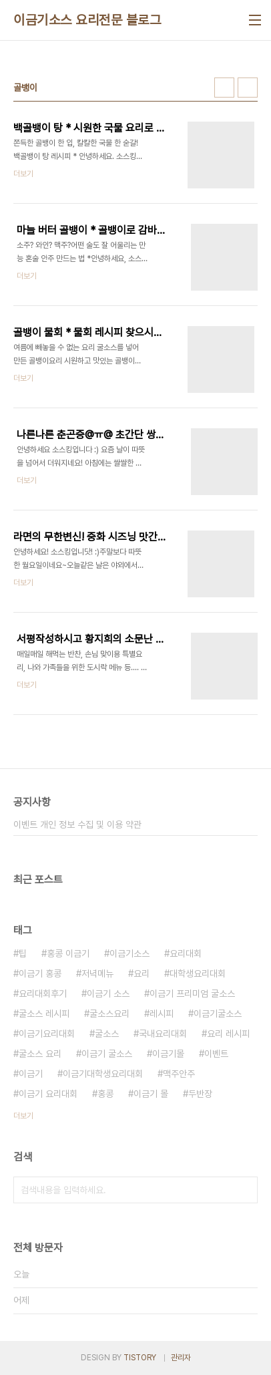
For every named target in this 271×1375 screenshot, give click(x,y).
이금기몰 (168, 1053)
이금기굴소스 (218, 1013)
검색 (244, 1190)
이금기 (31, 1073)
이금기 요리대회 (48, 1093)
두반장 (200, 1093)
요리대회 (186, 953)
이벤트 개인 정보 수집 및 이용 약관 (77, 824)
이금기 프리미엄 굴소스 (192, 993)
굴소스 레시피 (44, 1013)
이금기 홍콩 (40, 973)
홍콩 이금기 (68, 953)
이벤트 (216, 1053)
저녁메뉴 (97, 973)
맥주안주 (179, 1073)
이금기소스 (129, 953)
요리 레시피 (228, 1033)
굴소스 (107, 1033)
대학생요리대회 (198, 973)
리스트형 (248, 88)
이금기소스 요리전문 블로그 (87, 20)
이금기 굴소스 (106, 1053)
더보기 (23, 1115)
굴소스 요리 (40, 1053)
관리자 (181, 1357)
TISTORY (139, 1357)
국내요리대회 (163, 1033)
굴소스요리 (109, 1013)
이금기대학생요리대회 (103, 1073)
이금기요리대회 (47, 1033)
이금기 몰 (150, 1093)
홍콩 (105, 1093)
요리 (141, 973)
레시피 (162, 1013)
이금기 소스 (108, 993)
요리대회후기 (43, 993)
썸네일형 (224, 88)
